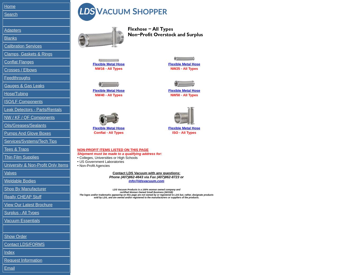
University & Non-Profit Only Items (36, 165)
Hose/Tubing (16, 93)
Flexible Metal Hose (109, 64)
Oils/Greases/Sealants (25, 125)
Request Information (23, 260)
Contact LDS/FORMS (24, 244)
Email (9, 268)
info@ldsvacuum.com (146, 181)
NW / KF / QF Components (29, 117)
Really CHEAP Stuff (22, 197)
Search (11, 14)
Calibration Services (23, 46)
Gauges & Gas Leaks (24, 86)
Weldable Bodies (20, 181)
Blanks (10, 38)
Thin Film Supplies (21, 157)
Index (9, 252)
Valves (10, 173)
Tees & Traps (16, 149)
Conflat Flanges (19, 62)
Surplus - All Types (21, 212)
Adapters (12, 30)
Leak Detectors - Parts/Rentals (33, 109)
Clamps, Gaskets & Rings (28, 54)
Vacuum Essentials (22, 220)
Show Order (15, 236)
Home (10, 6)
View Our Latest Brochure (28, 205)
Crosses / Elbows (20, 70)
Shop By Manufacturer (25, 189)
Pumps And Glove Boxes (27, 133)
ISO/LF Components (23, 101)
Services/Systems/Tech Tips (30, 141)
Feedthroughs (17, 78)
